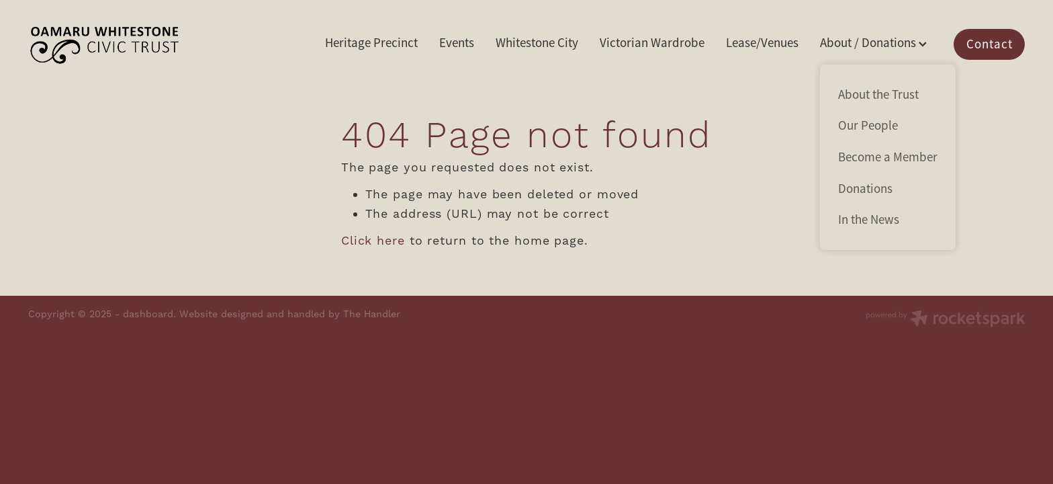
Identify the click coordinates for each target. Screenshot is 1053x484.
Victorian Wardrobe (652, 43)
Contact (989, 44)
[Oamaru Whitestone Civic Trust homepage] (128, 44)
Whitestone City (537, 43)
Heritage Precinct (371, 43)
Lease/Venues (762, 43)
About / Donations (873, 43)
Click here (373, 241)
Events (456, 43)
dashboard (148, 315)
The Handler (371, 315)
